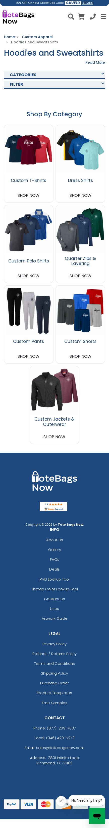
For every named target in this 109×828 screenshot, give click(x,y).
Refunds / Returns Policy (54, 653)
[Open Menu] (102, 16)
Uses (54, 608)
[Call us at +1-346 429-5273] (93, 17)
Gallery (54, 549)
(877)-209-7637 (61, 728)
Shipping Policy (54, 673)
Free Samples (54, 702)
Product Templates (54, 692)
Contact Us (54, 598)
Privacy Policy (54, 644)
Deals (54, 569)
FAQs (54, 559)
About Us (54, 539)
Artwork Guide (55, 618)
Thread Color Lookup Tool (54, 589)
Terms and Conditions (54, 663)
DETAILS (87, 3)
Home (9, 36)
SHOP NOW (28, 195)
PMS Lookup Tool (55, 579)
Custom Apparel (37, 36)
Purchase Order (54, 683)
